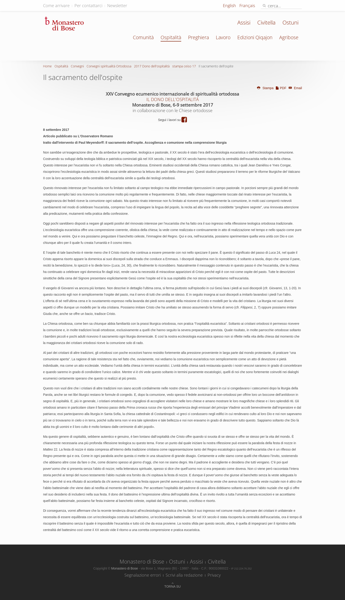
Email (294, 88)
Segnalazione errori (142, 575)
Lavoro (223, 37)
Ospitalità (171, 37)
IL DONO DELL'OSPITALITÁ (172, 99)
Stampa (265, 88)
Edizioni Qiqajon (254, 37)
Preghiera (198, 37)
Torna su (172, 586)
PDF (280, 88)
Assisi (243, 22)
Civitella (266, 22)
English (230, 5)
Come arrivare (56, 5)
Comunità (143, 37)
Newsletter (117, 5)
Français (247, 5)
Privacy (214, 575)
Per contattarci (88, 5)
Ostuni (290, 22)
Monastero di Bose (142, 561)
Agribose (288, 37)
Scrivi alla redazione (184, 575)
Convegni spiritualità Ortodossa (109, 66)
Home (47, 66)
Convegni (77, 66)
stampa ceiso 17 (184, 66)
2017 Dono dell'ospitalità (152, 66)
